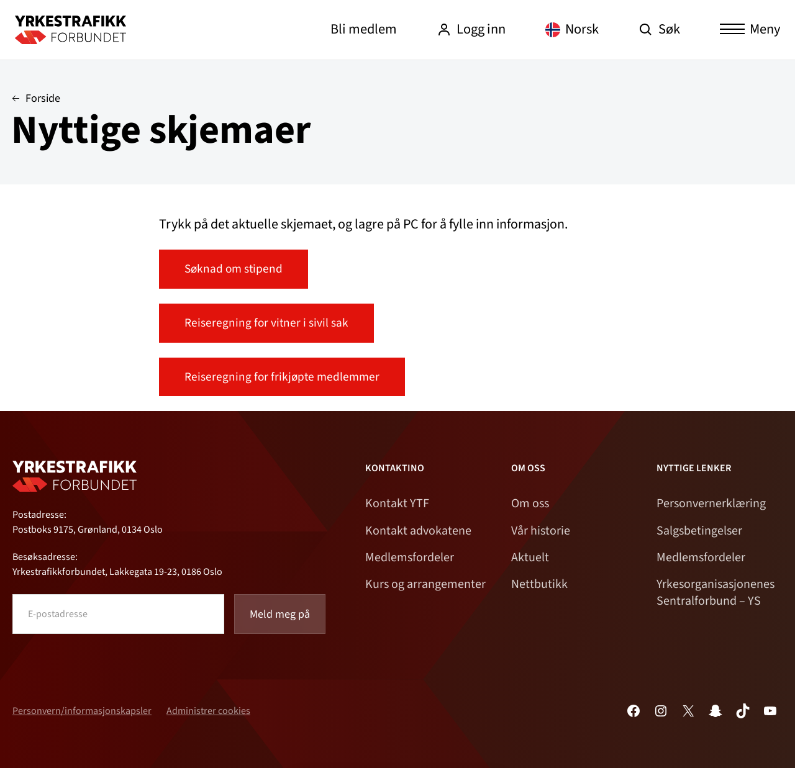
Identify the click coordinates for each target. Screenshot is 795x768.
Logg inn (471, 29)
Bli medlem (363, 29)
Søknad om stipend (233, 269)
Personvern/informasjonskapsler (82, 711)
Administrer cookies (208, 711)
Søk (659, 29)
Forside (42, 98)
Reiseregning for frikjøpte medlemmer (281, 377)
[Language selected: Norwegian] (572, 30)
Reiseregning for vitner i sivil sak (266, 323)
